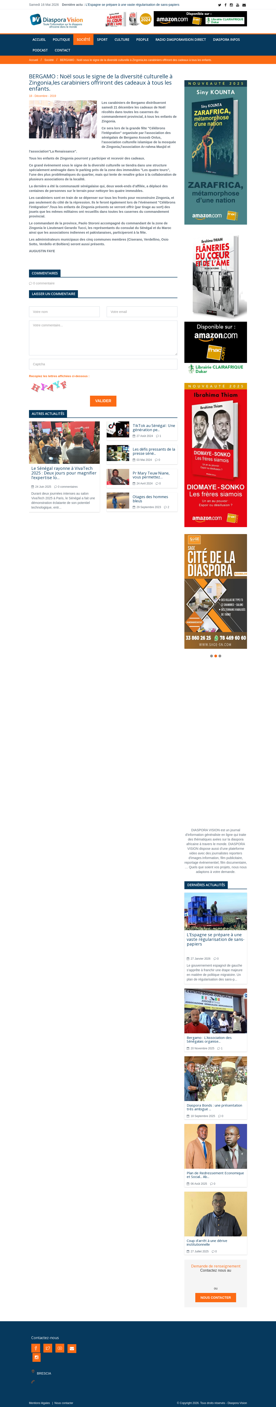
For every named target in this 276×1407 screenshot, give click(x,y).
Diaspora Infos (226, 37)
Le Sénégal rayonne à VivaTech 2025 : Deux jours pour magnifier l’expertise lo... (63, 470)
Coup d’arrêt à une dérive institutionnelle (207, 1239)
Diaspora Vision (237, 1400)
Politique (61, 37)
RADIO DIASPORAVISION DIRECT (180, 37)
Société (83, 37)
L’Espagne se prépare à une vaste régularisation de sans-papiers (132, 4)
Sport (102, 37)
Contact (62, 47)
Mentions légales (39, 1400)
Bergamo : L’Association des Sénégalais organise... (209, 1036)
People (142, 37)
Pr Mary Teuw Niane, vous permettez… (151, 472)
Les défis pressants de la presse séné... (154, 448)
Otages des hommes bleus (150, 496)
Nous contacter (215, 1295)
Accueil (39, 37)
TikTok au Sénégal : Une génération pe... (154, 425)
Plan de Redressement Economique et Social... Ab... (215, 1172)
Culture (122, 37)
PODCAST (40, 47)
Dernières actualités (206, 882)
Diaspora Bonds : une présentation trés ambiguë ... (214, 1104)
